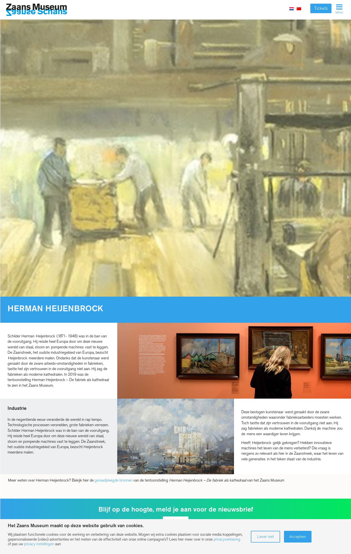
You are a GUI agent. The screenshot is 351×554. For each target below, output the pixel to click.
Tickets (321, 8)
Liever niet (265, 536)
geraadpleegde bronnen (113, 480)
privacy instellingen (39, 543)
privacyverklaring (227, 539)
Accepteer (297, 536)
